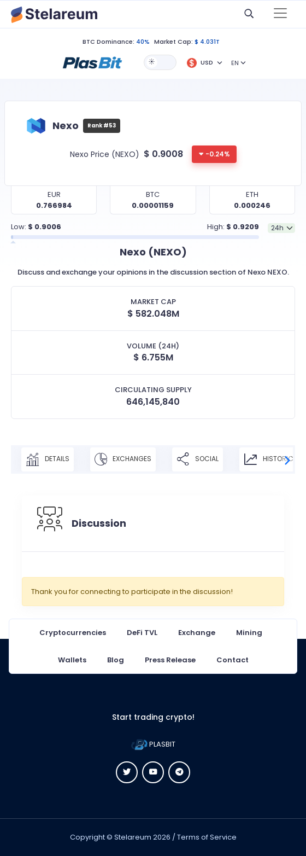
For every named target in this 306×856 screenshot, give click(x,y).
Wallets (72, 660)
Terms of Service (207, 837)
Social (197, 459)
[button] (92, 61)
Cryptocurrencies (72, 632)
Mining (249, 632)
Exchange (196, 632)
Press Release (170, 660)
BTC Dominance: (108, 41)
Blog (115, 660)
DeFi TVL (142, 632)
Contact (232, 660)
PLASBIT (153, 744)
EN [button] (235, 63)
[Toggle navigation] (280, 14)
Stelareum (132, 837)
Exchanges (123, 459)
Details (47, 459)
